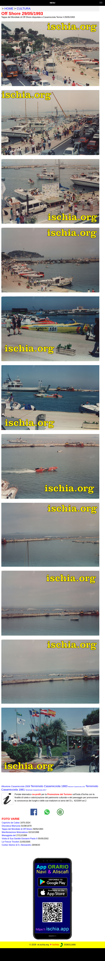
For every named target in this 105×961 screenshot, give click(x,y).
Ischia (55, 944)
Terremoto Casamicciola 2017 (35, 790)
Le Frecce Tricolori (11, 842)
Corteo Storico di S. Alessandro (17, 845)
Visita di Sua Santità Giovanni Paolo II (20, 838)
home (8, 8)
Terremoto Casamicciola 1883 (49, 786)
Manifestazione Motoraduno (15, 832)
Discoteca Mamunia (11, 826)
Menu (52, 3)
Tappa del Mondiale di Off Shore (17, 829)
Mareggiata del (9, 835)
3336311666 (68, 945)
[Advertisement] (52, 954)
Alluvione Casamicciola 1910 (76, 786)
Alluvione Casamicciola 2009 (15, 786)
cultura (23, 8)
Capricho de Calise (11, 823)
